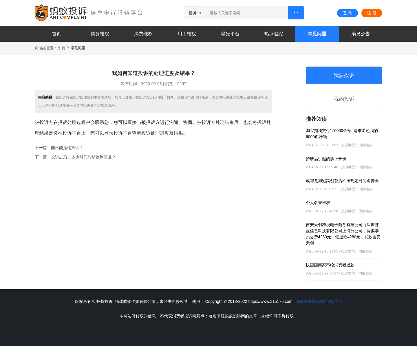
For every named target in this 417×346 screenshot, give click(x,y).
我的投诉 (344, 99)
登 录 (347, 13)
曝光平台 (230, 33)
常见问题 (317, 33)
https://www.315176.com (270, 301)
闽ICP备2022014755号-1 (319, 301)
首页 (56, 33)
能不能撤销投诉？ (67, 147)
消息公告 (360, 33)
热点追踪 (273, 33)
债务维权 (100, 33)
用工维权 (187, 33)
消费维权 (143, 33)
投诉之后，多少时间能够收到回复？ (83, 157)
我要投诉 (344, 75)
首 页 (61, 48)
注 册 (371, 13)
